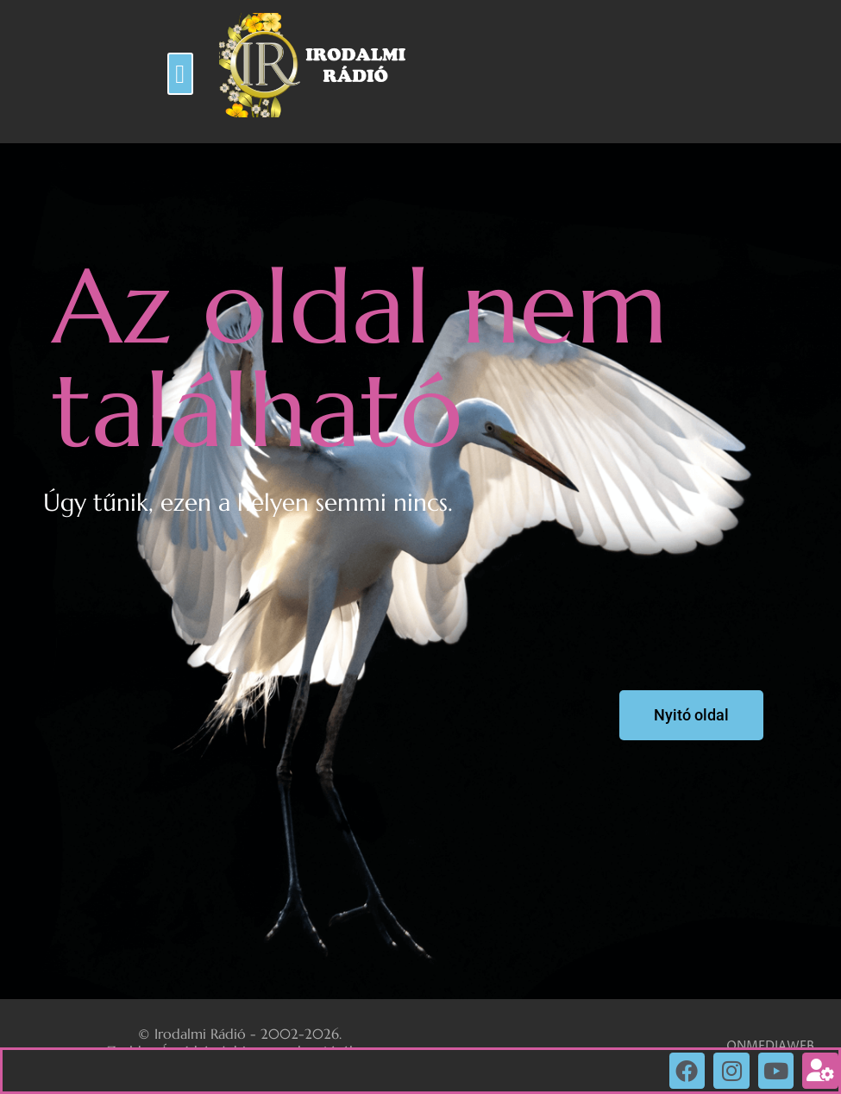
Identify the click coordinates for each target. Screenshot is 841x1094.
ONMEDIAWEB (770, 1046)
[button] (180, 74)
